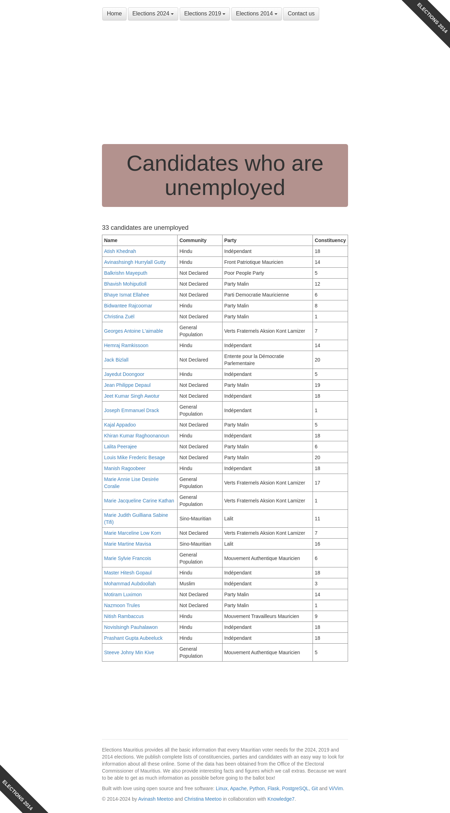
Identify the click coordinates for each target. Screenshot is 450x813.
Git (314, 788)
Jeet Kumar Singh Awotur (132, 396)
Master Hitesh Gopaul (128, 572)
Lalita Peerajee (120, 446)
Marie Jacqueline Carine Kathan (139, 500)
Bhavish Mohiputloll (125, 284)
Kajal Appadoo (120, 425)
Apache (238, 788)
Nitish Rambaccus (124, 616)
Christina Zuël (119, 316)
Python (257, 788)
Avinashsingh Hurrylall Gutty (135, 262)
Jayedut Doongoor (124, 374)
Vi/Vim (336, 788)
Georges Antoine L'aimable (133, 331)
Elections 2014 (256, 14)
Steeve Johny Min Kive (129, 652)
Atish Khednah (120, 251)
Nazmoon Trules (122, 605)
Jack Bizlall (116, 360)
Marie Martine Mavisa (127, 544)
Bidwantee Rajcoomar (128, 305)
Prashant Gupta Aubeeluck (133, 638)
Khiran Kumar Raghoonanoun (136, 435)
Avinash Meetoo (155, 799)
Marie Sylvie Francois (127, 558)
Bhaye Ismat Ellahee (126, 295)
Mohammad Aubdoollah (130, 583)
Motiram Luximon (123, 594)
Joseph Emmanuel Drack (131, 410)
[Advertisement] (225, 84)
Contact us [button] (301, 14)
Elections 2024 (153, 14)
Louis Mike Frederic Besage (134, 457)
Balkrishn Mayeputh (125, 273)
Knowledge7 (281, 799)
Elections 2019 (204, 14)
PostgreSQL (295, 788)
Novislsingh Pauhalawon (131, 627)
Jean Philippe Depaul (127, 385)
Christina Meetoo (202, 799)
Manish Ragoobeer (125, 468)
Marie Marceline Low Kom (132, 533)
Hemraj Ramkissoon (126, 345)
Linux (221, 788)
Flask (273, 788)
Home (114, 14)
